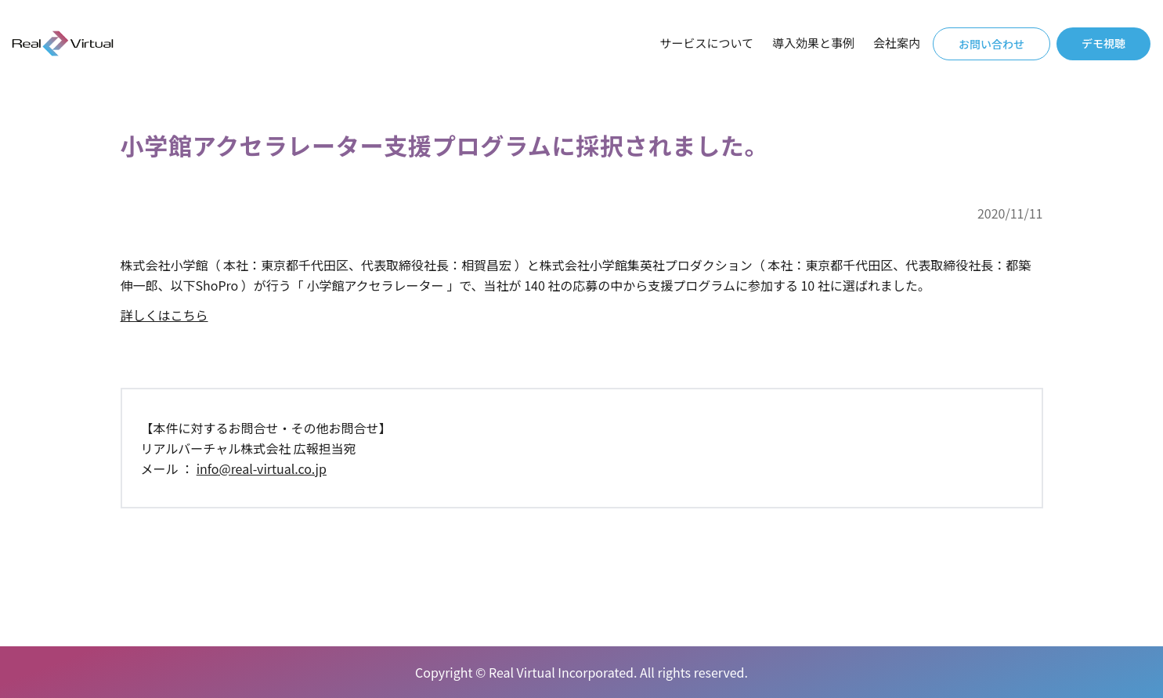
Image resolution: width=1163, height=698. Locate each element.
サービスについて (706, 42)
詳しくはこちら (164, 315)
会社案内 (896, 42)
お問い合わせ (991, 44)
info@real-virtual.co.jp (262, 468)
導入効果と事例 (813, 42)
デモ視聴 (1103, 43)
